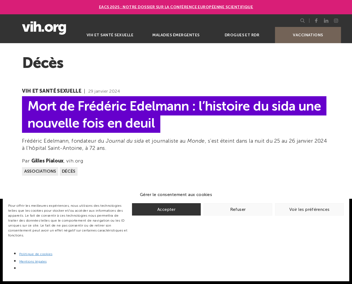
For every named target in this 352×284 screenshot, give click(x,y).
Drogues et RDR (242, 35)
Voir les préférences (309, 209)
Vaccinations (308, 35)
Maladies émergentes (175, 35)
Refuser (238, 209)
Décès (68, 171)
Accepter (166, 209)
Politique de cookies (36, 254)
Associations (40, 171)
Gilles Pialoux (47, 161)
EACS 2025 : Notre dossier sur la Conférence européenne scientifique (176, 7)
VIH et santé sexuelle (110, 35)
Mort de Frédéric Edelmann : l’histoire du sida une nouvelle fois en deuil (174, 114)
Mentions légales (33, 261)
